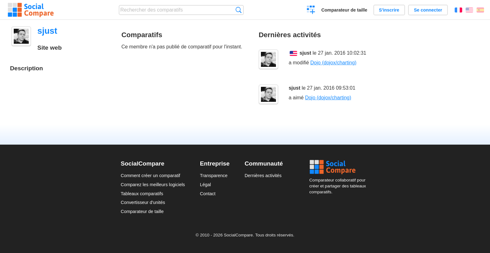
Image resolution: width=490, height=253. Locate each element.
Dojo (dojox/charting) (333, 62)
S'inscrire (389, 9)
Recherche (239, 10)
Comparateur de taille (344, 9)
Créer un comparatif (311, 10)
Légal (205, 184)
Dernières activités (263, 175)
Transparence (214, 175)
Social (339, 167)
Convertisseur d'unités (143, 202)
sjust (305, 53)
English (469, 9)
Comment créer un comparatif (150, 175)
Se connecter (428, 9)
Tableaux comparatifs (142, 193)
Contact (208, 193)
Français (458, 9)
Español (480, 9)
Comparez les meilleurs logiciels (153, 184)
